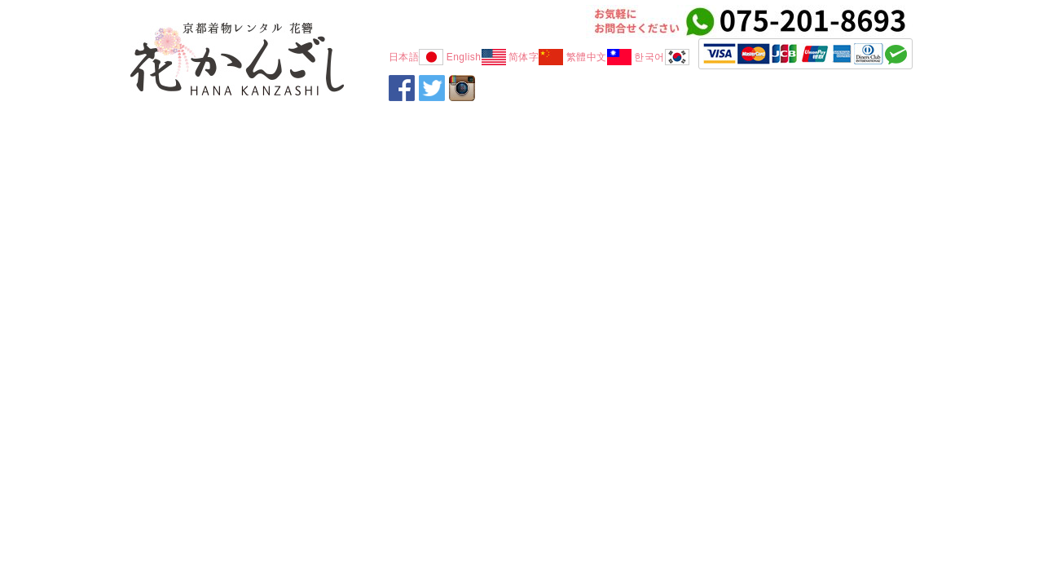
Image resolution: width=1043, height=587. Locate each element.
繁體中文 (599, 57)
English (476, 57)
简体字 (536, 57)
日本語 (416, 57)
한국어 (661, 57)
